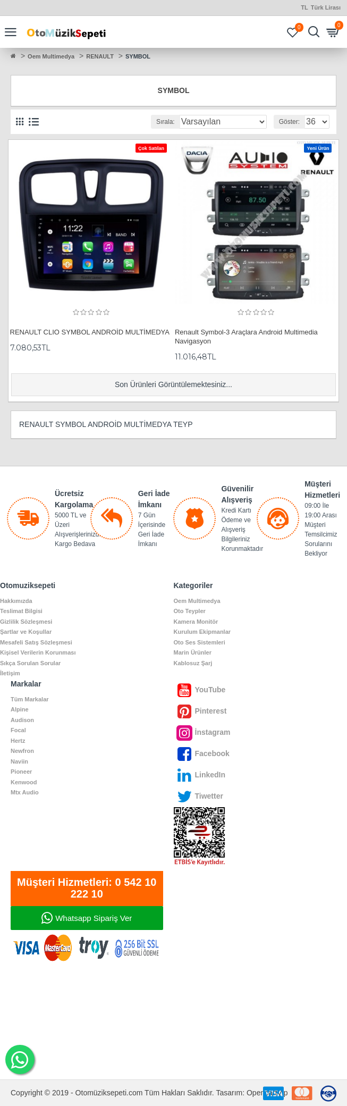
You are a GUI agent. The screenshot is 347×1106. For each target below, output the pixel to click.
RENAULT (100, 56)
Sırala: (165, 121)
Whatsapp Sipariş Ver (93, 918)
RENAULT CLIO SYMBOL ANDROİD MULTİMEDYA (90, 332)
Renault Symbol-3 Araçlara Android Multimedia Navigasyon (246, 336)
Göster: (289, 121)
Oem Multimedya (51, 56)
